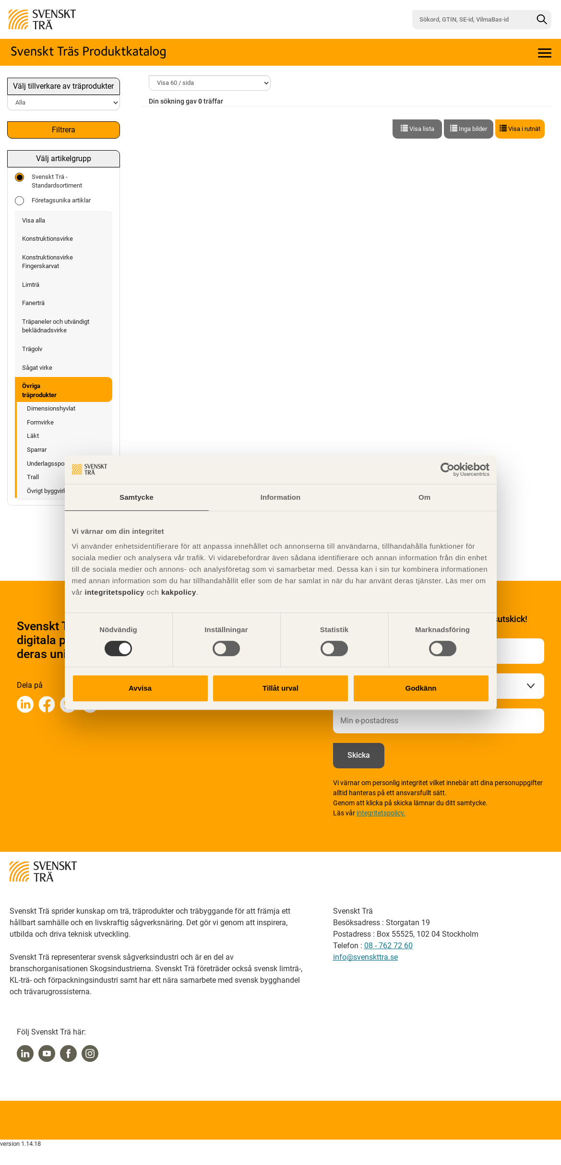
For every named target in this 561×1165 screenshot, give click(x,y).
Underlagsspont (48, 463)
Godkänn (420, 688)
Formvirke (40, 422)
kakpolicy (178, 592)
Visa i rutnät (520, 128)
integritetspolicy (113, 592)
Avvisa (140, 688)
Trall (33, 477)
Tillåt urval (280, 688)
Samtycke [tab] (136, 497)
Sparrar (37, 449)
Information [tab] (281, 497)
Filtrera (63, 129)
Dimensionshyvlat (51, 408)
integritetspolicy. (381, 813)
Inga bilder (468, 128)
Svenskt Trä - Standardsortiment (48, 181)
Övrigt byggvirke (48, 490)
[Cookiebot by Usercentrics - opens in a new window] (447, 469)
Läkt (33, 435)
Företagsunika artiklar (53, 200)
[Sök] (541, 19)
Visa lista (417, 128)
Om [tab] (424, 497)
